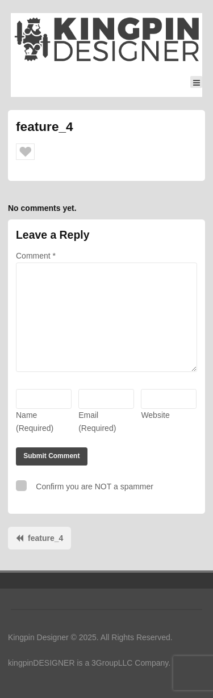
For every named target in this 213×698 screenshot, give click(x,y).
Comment (36, 255)
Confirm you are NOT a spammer (84, 485)
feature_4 (45, 538)
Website (155, 415)
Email (97, 422)
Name (34, 422)
